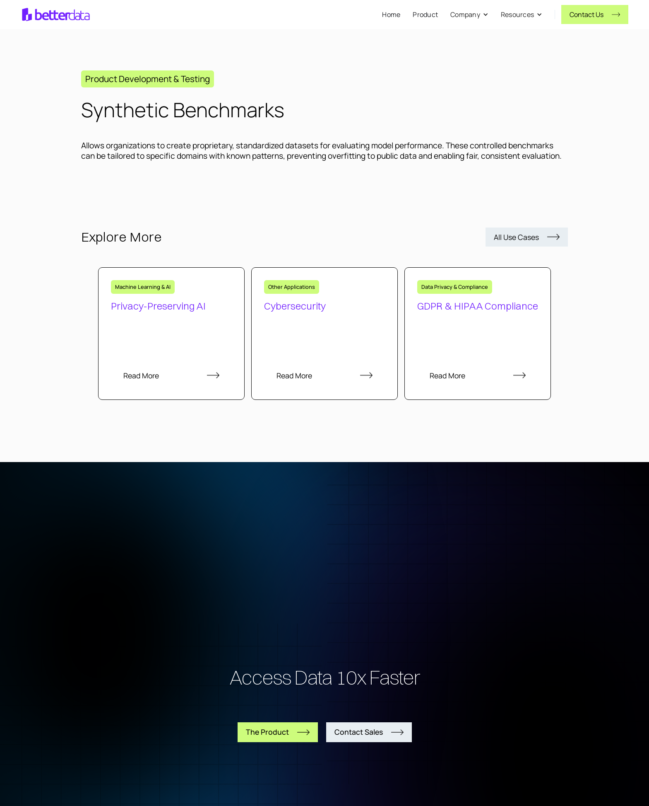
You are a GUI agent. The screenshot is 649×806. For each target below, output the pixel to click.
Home (391, 14)
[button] (469, 14)
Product (425, 14)
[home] (56, 15)
